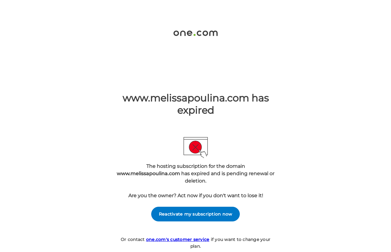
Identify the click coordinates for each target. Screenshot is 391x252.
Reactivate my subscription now (195, 214)
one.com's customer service (178, 239)
